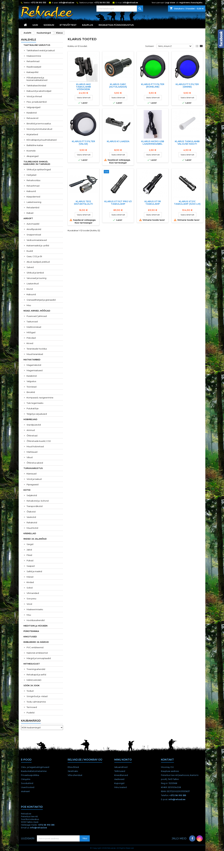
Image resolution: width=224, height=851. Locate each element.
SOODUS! (49, 25)
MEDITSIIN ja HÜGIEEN (35, 625)
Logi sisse (170, 2)
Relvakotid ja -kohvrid (38, 501)
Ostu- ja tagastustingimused (35, 767)
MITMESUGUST (31, 663)
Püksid (30, 560)
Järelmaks (73, 771)
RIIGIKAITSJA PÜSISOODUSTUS (116, 25)
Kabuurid (31, 191)
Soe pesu (31, 598)
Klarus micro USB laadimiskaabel (152, 142)
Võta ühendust (75, 775)
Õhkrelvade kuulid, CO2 (39, 441)
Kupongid (119, 783)
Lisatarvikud (33, 283)
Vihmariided (33, 593)
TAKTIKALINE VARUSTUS (36, 45)
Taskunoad (32, 321)
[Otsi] (119, 8)
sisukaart (25, 791)
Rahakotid (32, 522)
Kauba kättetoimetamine (34, 771)
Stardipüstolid (34, 424)
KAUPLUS (87, 25)
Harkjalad (31, 175)
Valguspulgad (33, 107)
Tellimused (119, 771)
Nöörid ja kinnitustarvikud (39, 129)
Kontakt (167, 759)
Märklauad (32, 452)
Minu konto (123, 759)
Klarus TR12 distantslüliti (83, 202)
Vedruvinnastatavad (37, 240)
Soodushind (27, 783)
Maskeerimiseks (35, 609)
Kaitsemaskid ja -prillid (38, 245)
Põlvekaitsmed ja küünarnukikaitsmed (37, 78)
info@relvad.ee (66, 2)
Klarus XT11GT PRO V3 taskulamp (118, 202)
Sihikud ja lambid (35, 272)
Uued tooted (27, 787)
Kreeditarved (121, 775)
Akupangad (32, 156)
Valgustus (31, 381)
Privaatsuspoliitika (30, 775)
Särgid (30, 544)
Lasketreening (34, 202)
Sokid (30, 587)
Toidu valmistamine (36, 701)
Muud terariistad (35, 354)
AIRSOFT (28, 218)
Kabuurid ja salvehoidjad (39, 91)
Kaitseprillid (32, 72)
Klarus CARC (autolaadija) (118, 85)
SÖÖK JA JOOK (31, 685)
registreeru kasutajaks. (191, 2)
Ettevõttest (68, 25)
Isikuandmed (120, 767)
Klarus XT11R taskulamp (153, 202)
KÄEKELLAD (29, 533)
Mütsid (30, 577)
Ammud (31, 430)
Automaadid (33, 224)
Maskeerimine (34, 56)
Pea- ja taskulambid (37, 102)
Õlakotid (31, 511)
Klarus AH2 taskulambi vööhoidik (83, 87)
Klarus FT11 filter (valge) (83, 142)
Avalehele (28, 39)
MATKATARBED (31, 359)
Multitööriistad (34, 327)
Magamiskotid (34, 365)
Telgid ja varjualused (37, 414)
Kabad (30, 213)
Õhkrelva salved (35, 463)
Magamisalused (34, 370)
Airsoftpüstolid (34, 229)
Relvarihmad (33, 61)
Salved (30, 267)
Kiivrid (30, 289)
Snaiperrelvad (34, 234)
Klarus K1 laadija (118, 141)
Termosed (32, 707)
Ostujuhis (25, 779)
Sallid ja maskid (34, 571)
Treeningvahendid (36, 669)
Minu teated (120, 787)
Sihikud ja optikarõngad (39, 169)
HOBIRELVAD (30, 419)
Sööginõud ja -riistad (37, 696)
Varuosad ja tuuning (36, 278)
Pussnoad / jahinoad (37, 316)
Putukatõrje (33, 408)
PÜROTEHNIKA (31, 631)
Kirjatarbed (32, 134)
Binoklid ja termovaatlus (39, 123)
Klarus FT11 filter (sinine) (187, 85)
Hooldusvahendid (35, 620)
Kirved (30, 343)
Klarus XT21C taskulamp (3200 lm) (187, 202)
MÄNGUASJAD (34, 680)
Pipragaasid (32, 484)
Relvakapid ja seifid (36, 674)
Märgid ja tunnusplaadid (39, 658)
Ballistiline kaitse (35, 145)
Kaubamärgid (31, 720)
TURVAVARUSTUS (33, 468)
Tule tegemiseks (35, 403)
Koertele (31, 150)
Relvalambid (33, 207)
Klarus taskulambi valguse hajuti (187, 142)
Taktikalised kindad (36, 85)
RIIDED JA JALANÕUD (35, 539)
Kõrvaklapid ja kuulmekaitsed (41, 140)
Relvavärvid (32, 118)
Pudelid (30, 712)
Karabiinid (32, 112)
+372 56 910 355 (38, 2)
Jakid (29, 549)
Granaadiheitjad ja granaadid (41, 300)
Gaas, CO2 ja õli (34, 256)
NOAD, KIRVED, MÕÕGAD (36, 310)
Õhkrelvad (32, 435)
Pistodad (31, 338)
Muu (29, 305)
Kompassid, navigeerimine (40, 397)
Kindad (30, 582)
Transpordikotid (34, 506)
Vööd (29, 604)
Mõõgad (31, 332)
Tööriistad (31, 386)
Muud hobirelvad (35, 446)
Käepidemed (33, 196)
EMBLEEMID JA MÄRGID (36, 642)
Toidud (30, 691)
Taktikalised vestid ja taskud (41, 50)
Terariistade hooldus (37, 348)
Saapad (31, 566)
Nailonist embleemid (37, 653)
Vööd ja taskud (34, 479)
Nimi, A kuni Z (175, 46)
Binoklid (31, 392)
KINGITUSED (30, 636)
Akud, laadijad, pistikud (38, 262)
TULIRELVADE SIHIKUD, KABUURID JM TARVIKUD (36, 162)
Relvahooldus (33, 180)
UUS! (35, 25)
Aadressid (119, 779)
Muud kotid (32, 528)
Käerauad (31, 473)
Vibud (30, 457)
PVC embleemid (35, 647)
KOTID (26, 490)
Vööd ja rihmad (34, 96)
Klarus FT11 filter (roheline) (152, 85)
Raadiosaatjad (34, 66)
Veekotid (31, 517)
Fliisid (29, 555)
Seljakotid (32, 495)
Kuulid (30, 251)
